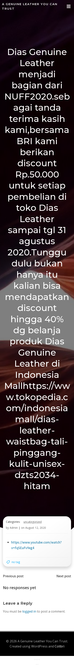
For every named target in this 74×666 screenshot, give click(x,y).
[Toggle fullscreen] (36, 659)
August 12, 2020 (35, 528)
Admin (14, 528)
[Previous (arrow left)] (36, 664)
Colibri (59, 646)
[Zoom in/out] (34, 659)
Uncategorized (32, 522)
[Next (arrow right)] (37, 664)
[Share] (37, 659)
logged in (29, 611)
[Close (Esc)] (39, 659)
